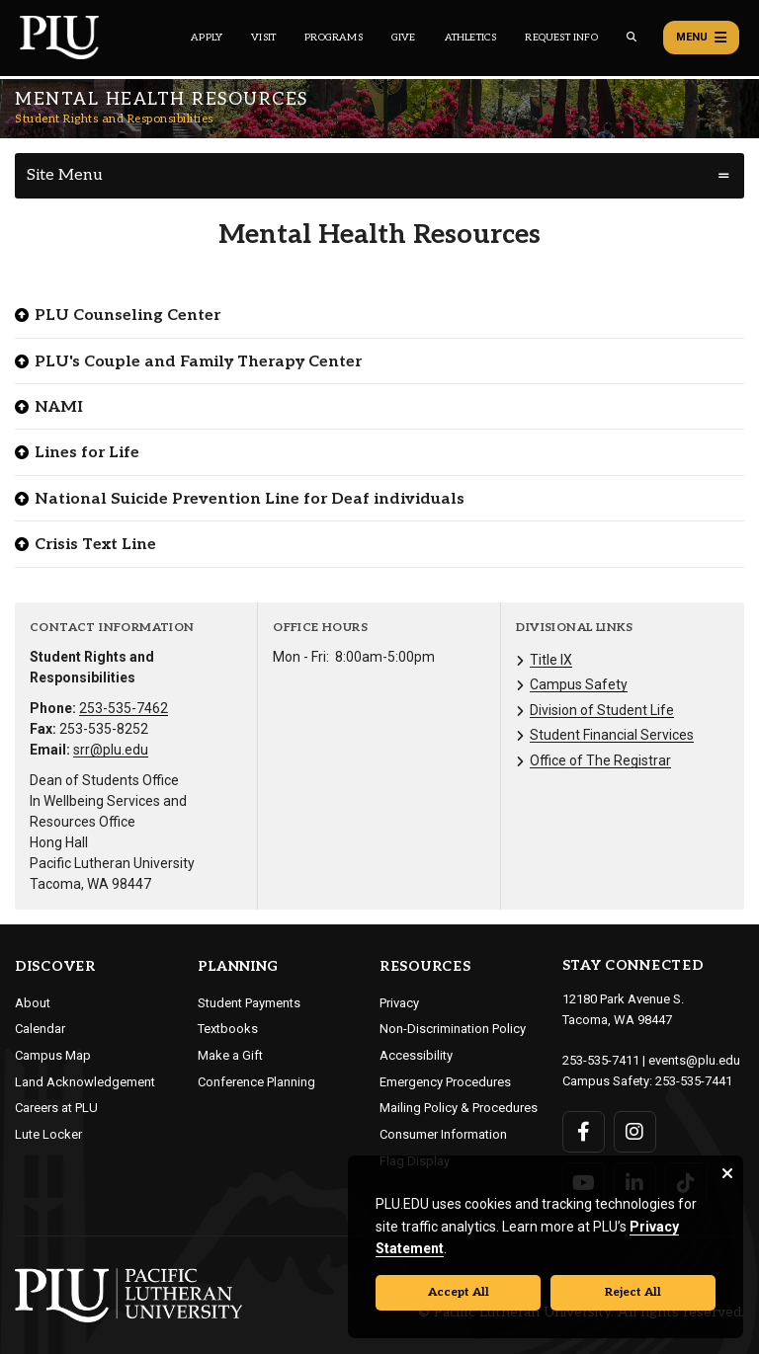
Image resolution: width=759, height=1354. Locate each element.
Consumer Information (443, 1134)
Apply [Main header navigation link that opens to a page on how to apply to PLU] (206, 37)
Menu (701, 37)
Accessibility (416, 1055)
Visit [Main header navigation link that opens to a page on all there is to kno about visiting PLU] (263, 37)
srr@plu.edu (110, 749)
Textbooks (228, 1028)
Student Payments (249, 1003)
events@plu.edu (694, 1060)
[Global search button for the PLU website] (631, 37)
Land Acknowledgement (85, 1082)
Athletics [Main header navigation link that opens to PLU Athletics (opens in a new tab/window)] (471, 37)
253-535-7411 (600, 1060)
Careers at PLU (56, 1107)
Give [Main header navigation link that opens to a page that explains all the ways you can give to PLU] (403, 37)
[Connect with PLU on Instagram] (635, 1132)
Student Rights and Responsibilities (114, 119)
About (32, 1003)
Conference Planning (256, 1082)
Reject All (633, 1292)
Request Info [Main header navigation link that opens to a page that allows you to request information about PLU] (561, 37)
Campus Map (53, 1055)
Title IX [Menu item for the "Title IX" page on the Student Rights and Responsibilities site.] (551, 660)
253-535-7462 (123, 708)
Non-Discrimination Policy (453, 1028)
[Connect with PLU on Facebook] (583, 1132)
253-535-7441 (693, 1081)
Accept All (458, 1292)
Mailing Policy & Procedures (459, 1107)
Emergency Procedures (445, 1082)
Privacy (399, 1003)
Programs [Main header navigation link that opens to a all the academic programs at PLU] (333, 37)
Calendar (40, 1028)
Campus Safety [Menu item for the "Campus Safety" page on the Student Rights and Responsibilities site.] (579, 684)
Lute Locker (48, 1134)
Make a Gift (230, 1055)
